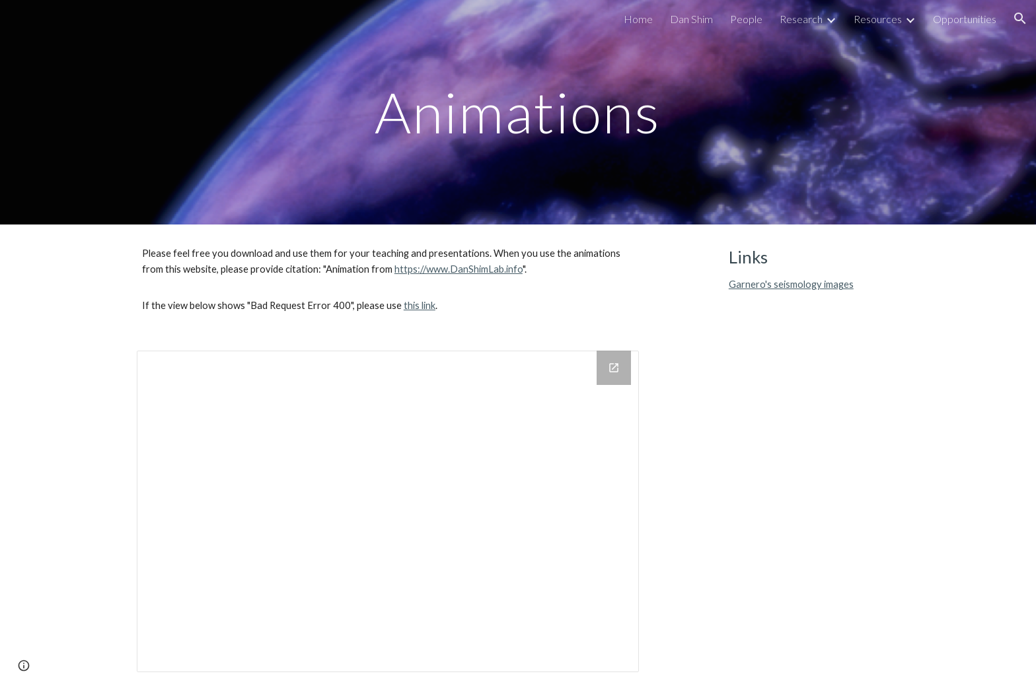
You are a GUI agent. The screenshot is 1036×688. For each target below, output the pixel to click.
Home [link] (638, 19)
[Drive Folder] (388, 511)
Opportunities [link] (964, 19)
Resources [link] (878, 19)
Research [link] (801, 19)
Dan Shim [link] (691, 19)
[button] (1020, 18)
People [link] (746, 19)
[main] (518, 112)
